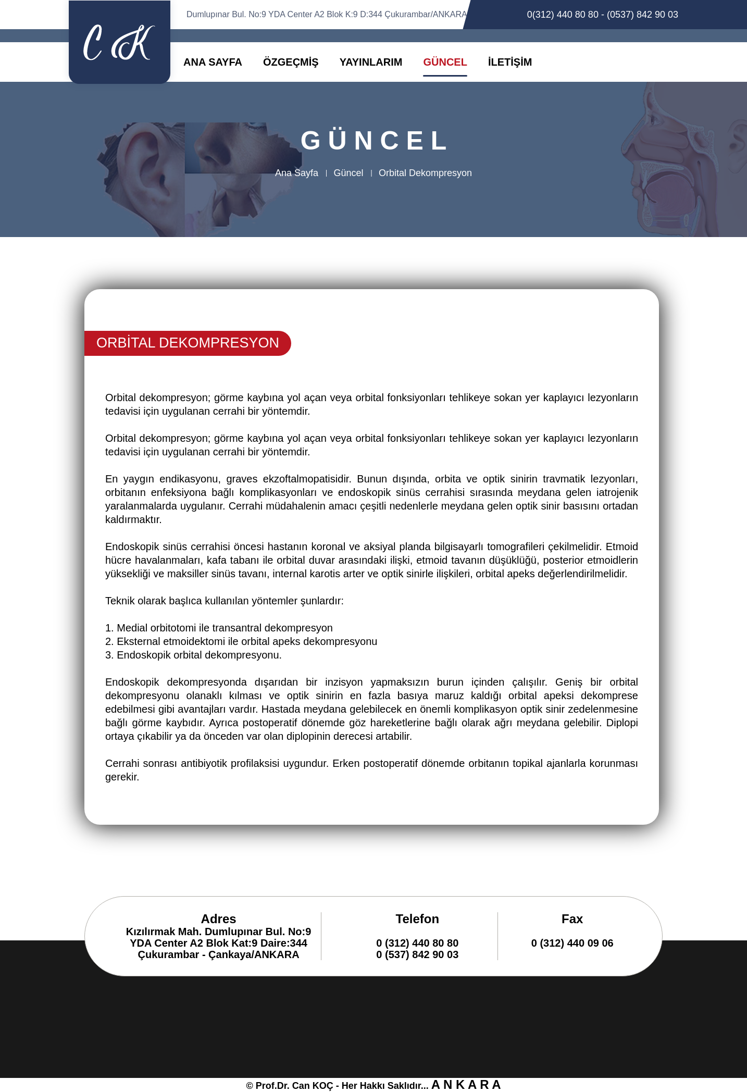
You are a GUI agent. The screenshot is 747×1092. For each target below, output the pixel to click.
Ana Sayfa (296, 173)
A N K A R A (466, 1084)
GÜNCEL (445, 62)
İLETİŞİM (510, 62)
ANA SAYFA (212, 62)
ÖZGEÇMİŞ (291, 62)
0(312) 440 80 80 (563, 14)
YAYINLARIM (371, 62)
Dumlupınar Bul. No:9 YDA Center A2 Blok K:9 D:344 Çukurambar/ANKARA (326, 14)
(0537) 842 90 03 (642, 14)
